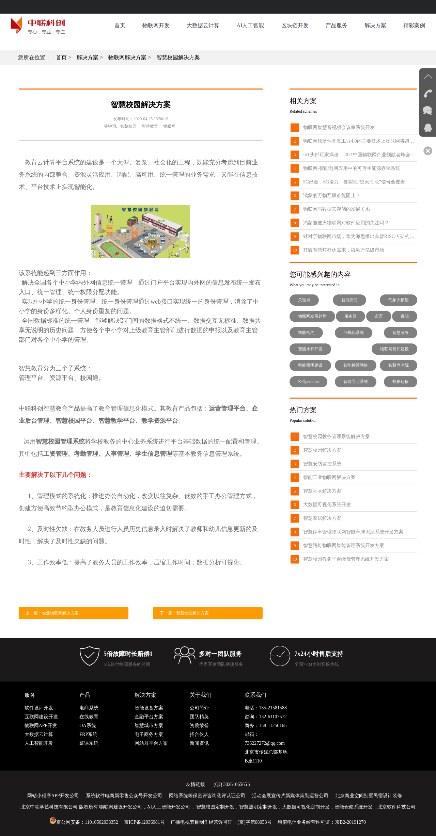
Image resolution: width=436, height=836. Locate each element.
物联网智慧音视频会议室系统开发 (339, 127)
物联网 (169, 126)
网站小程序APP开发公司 (53, 795)
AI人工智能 (250, 25)
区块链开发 (295, 25)
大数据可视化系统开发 (327, 504)
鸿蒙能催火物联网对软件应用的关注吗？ (346, 222)
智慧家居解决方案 (322, 518)
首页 (119, 25)
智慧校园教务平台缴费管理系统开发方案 (346, 559)
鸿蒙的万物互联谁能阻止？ (331, 195)
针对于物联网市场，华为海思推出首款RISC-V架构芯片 (360, 236)
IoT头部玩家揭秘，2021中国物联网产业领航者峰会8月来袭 (360, 154)
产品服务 (336, 25)
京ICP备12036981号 (144, 822)
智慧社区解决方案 (322, 491)
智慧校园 (128, 126)
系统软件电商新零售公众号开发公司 (124, 795)
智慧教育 (150, 126)
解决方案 (375, 25)
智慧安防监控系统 (322, 463)
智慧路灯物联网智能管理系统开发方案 (343, 545)
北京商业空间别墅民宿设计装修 (368, 795)
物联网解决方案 (127, 57)
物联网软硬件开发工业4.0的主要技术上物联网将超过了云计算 (360, 141)
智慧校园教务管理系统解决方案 (336, 436)
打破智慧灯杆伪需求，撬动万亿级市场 (343, 250)
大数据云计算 (203, 25)
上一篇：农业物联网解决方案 (52, 613)
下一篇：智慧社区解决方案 (184, 613)
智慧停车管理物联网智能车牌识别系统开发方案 (353, 531)
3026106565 (235, 784)
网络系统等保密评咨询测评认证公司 (207, 795)
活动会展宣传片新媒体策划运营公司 (290, 795)
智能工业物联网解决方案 (329, 477)
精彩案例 (414, 25)
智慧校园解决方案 (178, 57)
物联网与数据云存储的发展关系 (336, 209)
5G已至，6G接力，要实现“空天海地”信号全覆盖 (354, 181)
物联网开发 (156, 25)
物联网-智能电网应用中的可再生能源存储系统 (351, 168)
